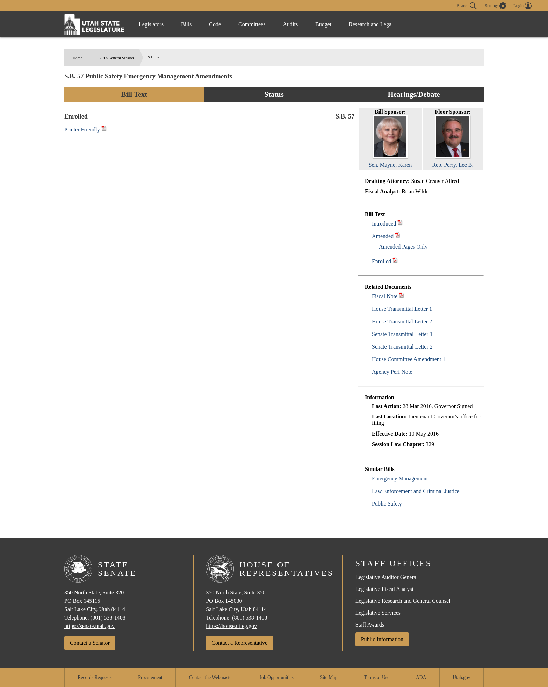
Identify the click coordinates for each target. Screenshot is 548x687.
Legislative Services (378, 613)
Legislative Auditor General (386, 577)
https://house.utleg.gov (231, 626)
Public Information (382, 639)
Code (215, 24)
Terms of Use (376, 677)
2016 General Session (117, 58)
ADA (421, 677)
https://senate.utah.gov (89, 626)
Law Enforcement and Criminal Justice (416, 491)
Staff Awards (369, 625)
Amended (383, 236)
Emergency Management (400, 478)
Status (273, 94)
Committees (251, 24)
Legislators (151, 24)
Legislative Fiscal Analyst (384, 589)
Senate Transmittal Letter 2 (402, 347)
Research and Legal (371, 24)
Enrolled (381, 261)
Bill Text (134, 94)
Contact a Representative (239, 643)
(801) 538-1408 (108, 618)
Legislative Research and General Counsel (402, 601)
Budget (323, 24)
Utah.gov (461, 677)
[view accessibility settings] (496, 5)
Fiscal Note (384, 296)
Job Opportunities (277, 677)
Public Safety (387, 504)
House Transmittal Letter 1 (402, 309)
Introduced (384, 224)
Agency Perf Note (392, 372)
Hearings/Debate (414, 94)
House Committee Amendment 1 (408, 359)
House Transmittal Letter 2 (402, 321)
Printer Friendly (85, 130)
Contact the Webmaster (211, 677)
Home (77, 58)
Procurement (150, 677)
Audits (290, 24)
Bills (186, 24)
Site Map (328, 677)
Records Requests (94, 677)
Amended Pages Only (403, 247)
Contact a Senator (90, 643)
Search (467, 5)
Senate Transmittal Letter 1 (402, 334)
